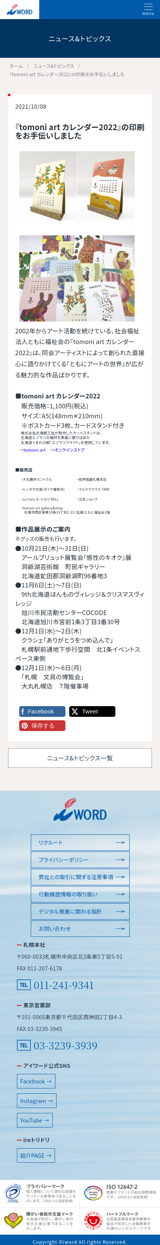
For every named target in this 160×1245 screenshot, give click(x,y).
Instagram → (36, 1101)
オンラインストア (69, 450)
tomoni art (35, 450)
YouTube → (34, 1120)
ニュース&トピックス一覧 (80, 757)
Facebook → (36, 1081)
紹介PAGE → (36, 1155)
